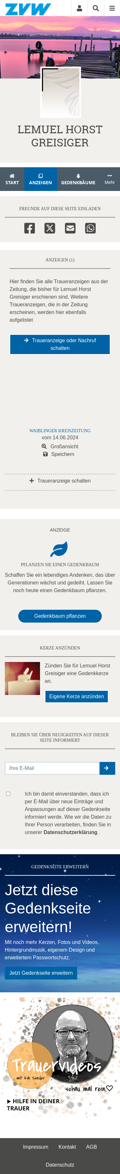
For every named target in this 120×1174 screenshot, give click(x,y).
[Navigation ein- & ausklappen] (112, 8)
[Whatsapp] (90, 227)
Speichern (59, 454)
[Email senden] (52, 768)
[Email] (70, 227)
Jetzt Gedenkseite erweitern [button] (41, 973)
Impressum (35, 1147)
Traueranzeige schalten (60, 481)
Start (12, 180)
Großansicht (60, 446)
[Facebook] (29, 227)
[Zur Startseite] (28, 8)
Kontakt (67, 1147)
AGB (91, 1147)
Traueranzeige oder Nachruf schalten (60, 344)
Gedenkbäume (78, 180)
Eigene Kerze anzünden (76, 696)
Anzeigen (40, 180)
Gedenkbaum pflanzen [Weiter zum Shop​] (60, 616)
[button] (107, 768)
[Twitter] (49, 227)
